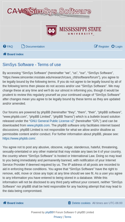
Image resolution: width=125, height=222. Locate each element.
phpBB (49, 212)
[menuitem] (8, 46)
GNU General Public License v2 (51, 121)
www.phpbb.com (38, 125)
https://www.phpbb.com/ (19, 138)
